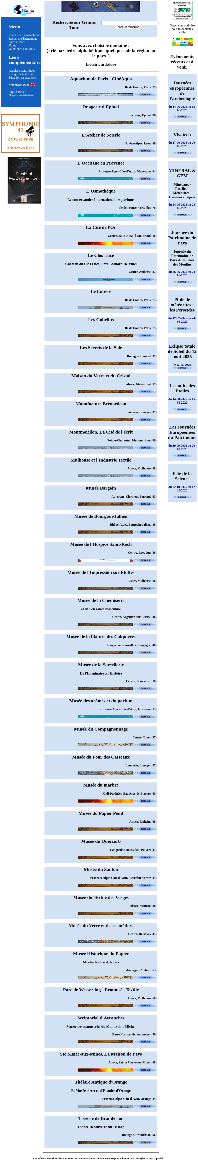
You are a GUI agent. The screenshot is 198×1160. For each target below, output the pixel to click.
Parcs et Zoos (17, 42)
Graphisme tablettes (21, 95)
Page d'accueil (17, 91)
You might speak (22, 85)
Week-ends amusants (22, 49)
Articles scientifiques (22, 70)
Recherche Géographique (24, 35)
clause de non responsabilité (111, 1158)
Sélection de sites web (22, 77)
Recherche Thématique (23, 38)
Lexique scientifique (21, 74)
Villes (12, 45)
